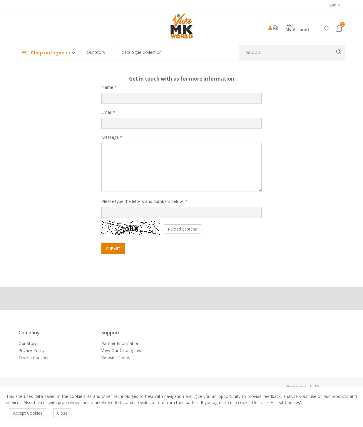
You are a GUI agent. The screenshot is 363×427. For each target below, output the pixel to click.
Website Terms (115, 357)
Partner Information (120, 343)
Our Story (96, 52)
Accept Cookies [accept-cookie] (27, 413)
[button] (326, 28)
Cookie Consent (34, 357)
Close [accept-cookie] (62, 413)
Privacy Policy (31, 350)
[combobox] (291, 52)
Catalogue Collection (142, 52)
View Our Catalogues (121, 350)
